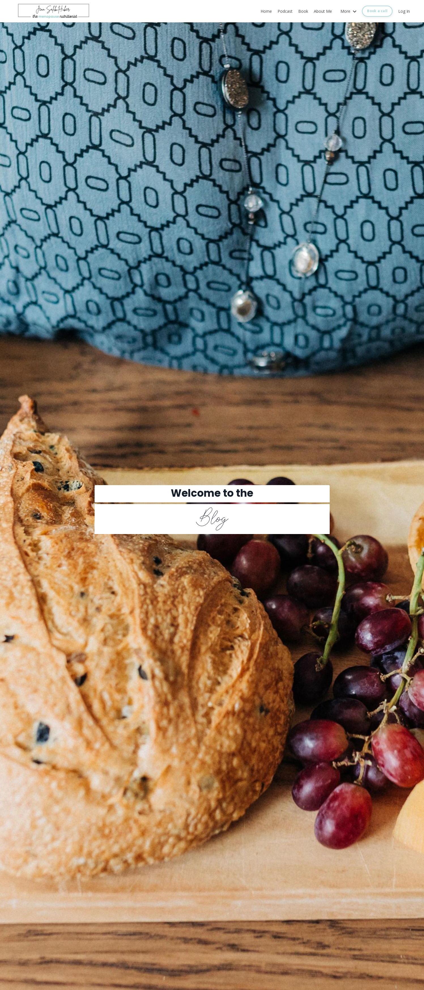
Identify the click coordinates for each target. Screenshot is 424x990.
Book (303, 11)
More (348, 11)
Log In (404, 11)
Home (266, 11)
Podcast (285, 11)
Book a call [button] (377, 10)
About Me (323, 11)
